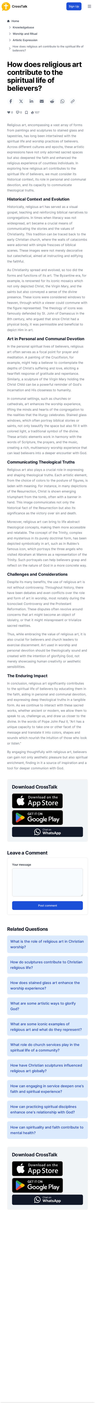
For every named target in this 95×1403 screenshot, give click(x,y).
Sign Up (74, 6)
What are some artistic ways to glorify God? (43, 1006)
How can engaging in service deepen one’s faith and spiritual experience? (47, 1089)
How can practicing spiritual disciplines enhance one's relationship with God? (43, 1109)
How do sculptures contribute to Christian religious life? (46, 965)
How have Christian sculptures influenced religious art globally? (46, 1068)
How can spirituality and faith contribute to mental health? (46, 1130)
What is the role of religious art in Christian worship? (47, 944)
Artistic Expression (25, 40)
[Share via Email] (41, 101)
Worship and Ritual (25, 33)
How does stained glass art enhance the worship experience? (45, 985)
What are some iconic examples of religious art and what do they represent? (46, 1027)
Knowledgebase (23, 27)
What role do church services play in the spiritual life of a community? (44, 1047)
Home (13, 21)
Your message (21, 864)
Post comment (47, 905)
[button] (47, 832)
